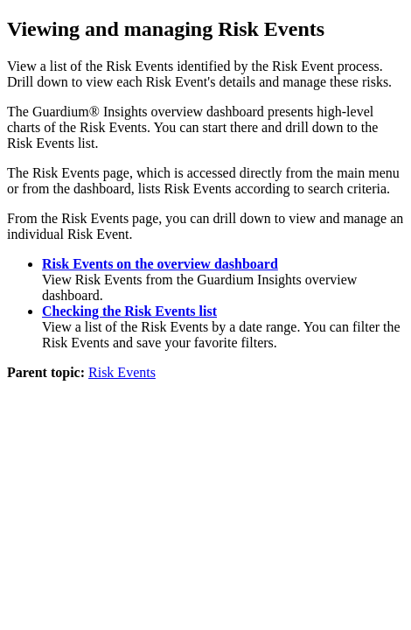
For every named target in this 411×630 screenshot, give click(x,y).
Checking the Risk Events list (129, 311)
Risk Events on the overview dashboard (160, 263)
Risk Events (122, 372)
